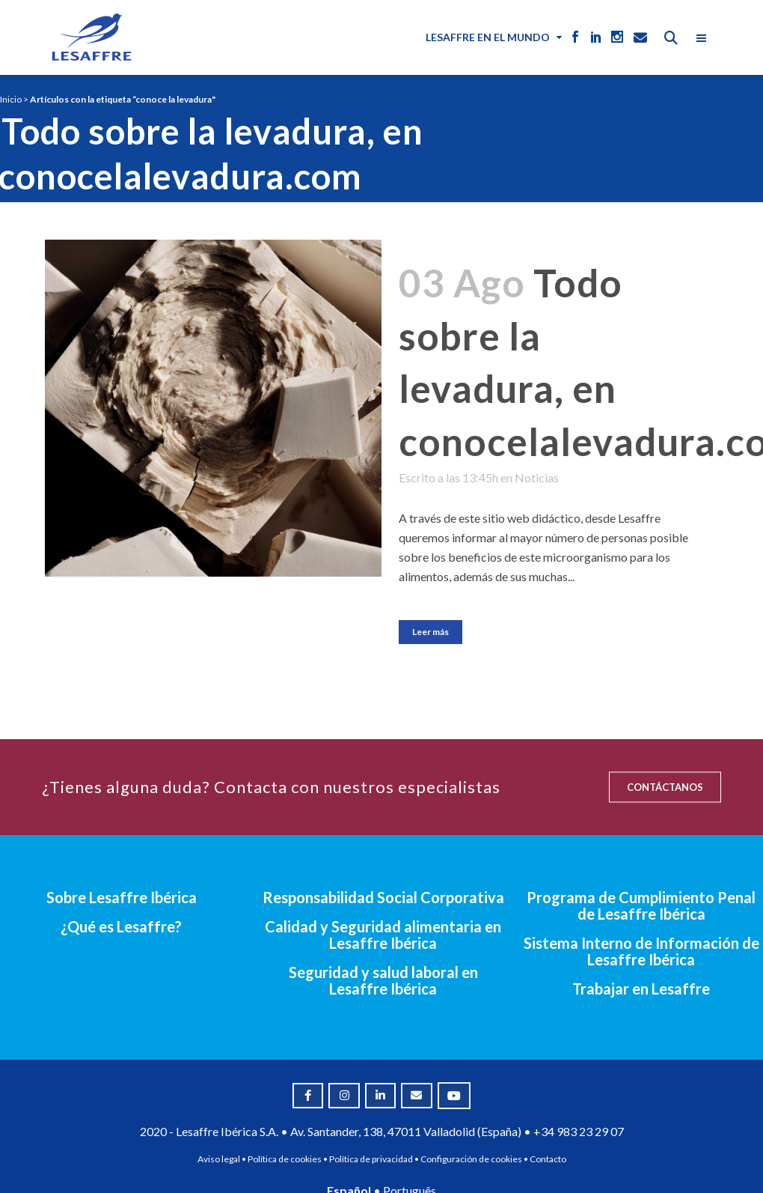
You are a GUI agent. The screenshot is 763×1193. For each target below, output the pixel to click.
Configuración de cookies (471, 1159)
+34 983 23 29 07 (578, 1131)
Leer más (430, 631)
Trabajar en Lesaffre (641, 988)
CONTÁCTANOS (665, 787)
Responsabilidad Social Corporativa (383, 897)
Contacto (548, 1159)
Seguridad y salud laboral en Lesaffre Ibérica (383, 980)
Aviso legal (218, 1159)
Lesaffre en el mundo (488, 37)
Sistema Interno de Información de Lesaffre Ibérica (641, 951)
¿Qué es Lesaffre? (121, 926)
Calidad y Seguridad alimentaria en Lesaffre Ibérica (383, 934)
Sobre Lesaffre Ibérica (121, 897)
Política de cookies (285, 1159)
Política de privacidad (371, 1159)
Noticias (537, 477)
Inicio (11, 99)
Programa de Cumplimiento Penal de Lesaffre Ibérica (641, 905)
